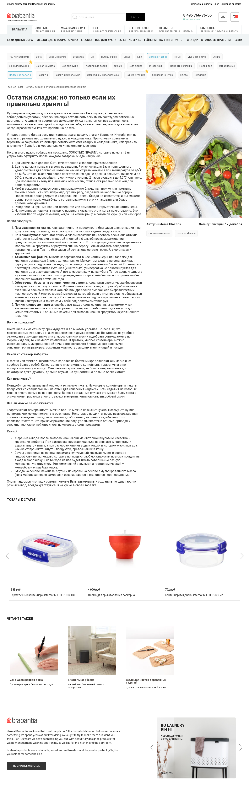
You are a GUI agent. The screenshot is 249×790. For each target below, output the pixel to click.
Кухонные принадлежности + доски (146, 687)
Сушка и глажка (136, 74)
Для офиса (135, 65)
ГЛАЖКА (86, 39)
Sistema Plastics (158, 56)
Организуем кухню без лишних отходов (31, 684)
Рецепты (43, 74)
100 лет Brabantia (19, 56)
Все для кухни (70, 65)
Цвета (184, 74)
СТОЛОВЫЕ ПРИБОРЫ (216, 39)
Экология (200, 74)
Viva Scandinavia (197, 56)
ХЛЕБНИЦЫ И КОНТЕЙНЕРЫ (138, 39)
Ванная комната (45, 65)
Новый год (205, 65)
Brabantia (78, 56)
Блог (216, 4)
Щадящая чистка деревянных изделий (146, 681)
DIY (92, 56)
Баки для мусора (19, 65)
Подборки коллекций (43, 4)
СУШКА (73, 39)
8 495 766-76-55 (197, 15)
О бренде (12, 4)
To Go (177, 56)
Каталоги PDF (24, 4)
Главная (12, 87)
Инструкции (156, 65)
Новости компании (181, 65)
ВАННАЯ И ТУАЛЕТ (171, 39)
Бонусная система (231, 4)
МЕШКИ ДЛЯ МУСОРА (51, 39)
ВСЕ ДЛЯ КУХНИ (105, 39)
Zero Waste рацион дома (26, 680)
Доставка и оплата (201, 4)
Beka (39, 56)
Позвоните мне (191, 19)
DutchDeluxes (109, 56)
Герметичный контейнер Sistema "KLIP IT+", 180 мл (43, 595)
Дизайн (118, 65)
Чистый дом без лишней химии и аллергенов (86, 686)
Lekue (238, 39)
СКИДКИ (192, 39)
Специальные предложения (103, 74)
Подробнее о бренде (26, 766)
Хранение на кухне (162, 74)
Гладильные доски (96, 65)
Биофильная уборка (81, 680)
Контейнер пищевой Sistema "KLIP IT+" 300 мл (194, 595)
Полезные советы (20, 74)
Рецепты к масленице (67, 74)
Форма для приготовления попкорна (111, 595)
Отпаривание (227, 65)
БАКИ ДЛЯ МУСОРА (20, 39)
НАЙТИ (135, 17)
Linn (139, 56)
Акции (216, 56)
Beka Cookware (57, 56)
